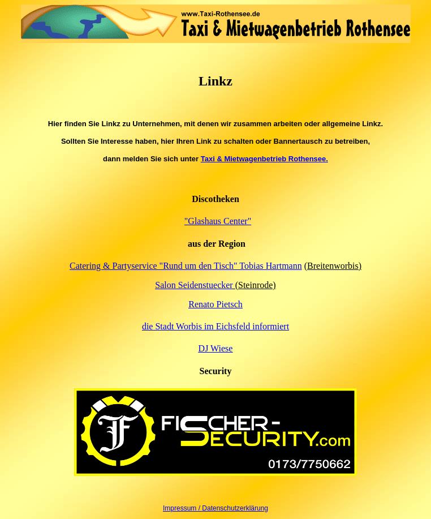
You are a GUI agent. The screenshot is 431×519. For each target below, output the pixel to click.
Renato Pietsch (215, 304)
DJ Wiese (216, 348)
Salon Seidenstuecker (193, 285)
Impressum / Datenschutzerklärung (215, 508)
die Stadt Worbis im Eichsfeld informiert (215, 326)
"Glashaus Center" (217, 221)
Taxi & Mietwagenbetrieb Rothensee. (264, 159)
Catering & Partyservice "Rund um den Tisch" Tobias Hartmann (186, 266)
